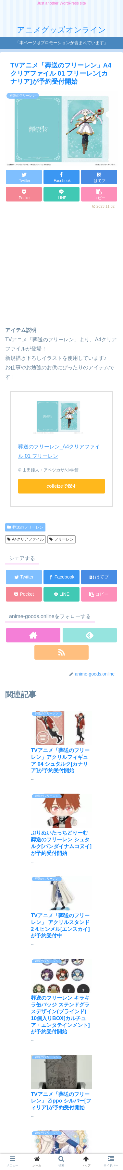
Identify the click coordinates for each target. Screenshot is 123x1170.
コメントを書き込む (65, 1085)
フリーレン (61, 539)
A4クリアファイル (25, 539)
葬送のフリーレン (25, 527)
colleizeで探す (61, 486)
